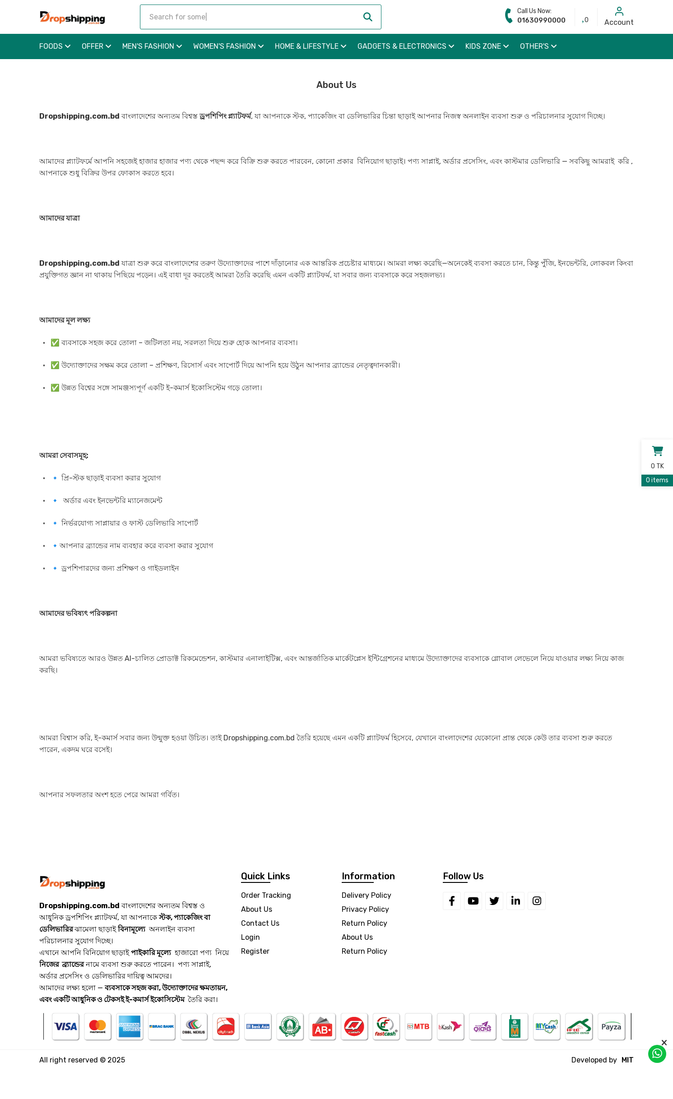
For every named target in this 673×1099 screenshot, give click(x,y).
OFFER (96, 46)
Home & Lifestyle (311, 46)
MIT (628, 1060)
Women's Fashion (228, 46)
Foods (55, 46)
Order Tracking (266, 895)
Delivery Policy (366, 895)
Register (255, 951)
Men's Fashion (152, 46)
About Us (256, 909)
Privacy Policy (365, 909)
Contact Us (260, 923)
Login (250, 937)
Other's (538, 46)
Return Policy (364, 923)
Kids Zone (487, 46)
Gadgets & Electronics (406, 46)
